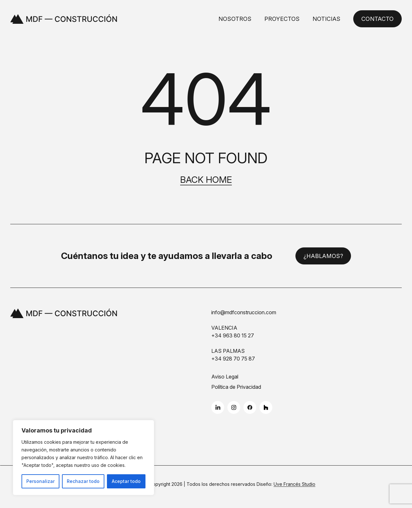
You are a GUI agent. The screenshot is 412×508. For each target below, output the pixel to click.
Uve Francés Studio (294, 484)
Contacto (377, 18)
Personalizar (40, 481)
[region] (83, 457)
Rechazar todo (83, 481)
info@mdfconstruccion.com (243, 312)
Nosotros (234, 18)
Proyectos (282, 18)
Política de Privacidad (236, 387)
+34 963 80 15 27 (232, 335)
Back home (206, 179)
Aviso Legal (224, 376)
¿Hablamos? (323, 256)
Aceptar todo (126, 481)
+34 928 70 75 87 (233, 358)
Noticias (326, 18)
